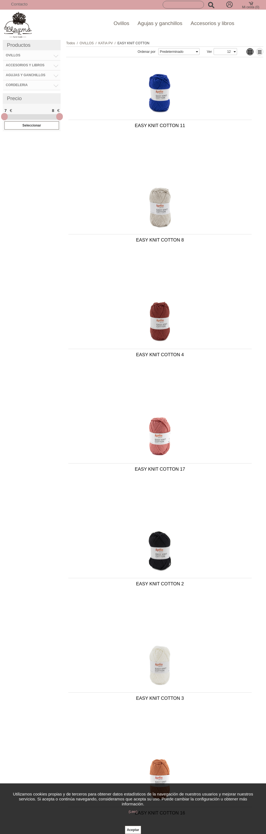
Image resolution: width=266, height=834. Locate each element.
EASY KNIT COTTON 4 (114, 220)
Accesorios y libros (212, 23)
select (196, 52)
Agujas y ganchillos (160, 23)
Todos (70, 43)
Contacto (19, 4)
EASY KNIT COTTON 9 (114, 496)
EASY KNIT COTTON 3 (211, 312)
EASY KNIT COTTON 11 (114, 127)
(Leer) (132, 812)
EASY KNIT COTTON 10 (211, 588)
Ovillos (121, 23)
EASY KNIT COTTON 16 (114, 404)
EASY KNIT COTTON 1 (211, 496)
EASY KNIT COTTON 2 (114, 312)
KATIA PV (105, 43)
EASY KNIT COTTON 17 (211, 220)
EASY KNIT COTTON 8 (211, 127)
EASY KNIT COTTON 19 (114, 588)
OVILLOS (87, 43)
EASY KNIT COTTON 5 (211, 404)
